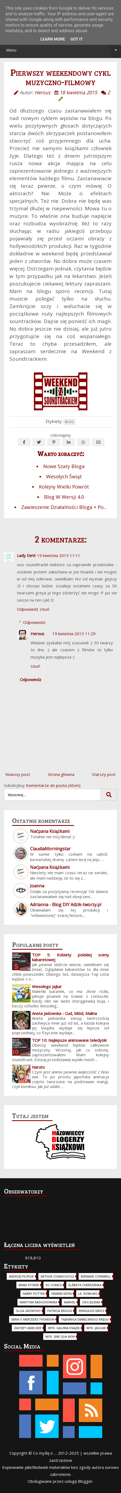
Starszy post (104, 774)
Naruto (38, 1067)
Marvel (69, 1302)
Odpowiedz (27, 609)
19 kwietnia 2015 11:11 (58, 555)
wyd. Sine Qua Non (60, 1337)
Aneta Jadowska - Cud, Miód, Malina (64, 1013)
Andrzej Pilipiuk (21, 1276)
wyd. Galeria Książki (64, 1328)
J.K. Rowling (87, 1294)
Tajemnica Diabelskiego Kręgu (85, 1319)
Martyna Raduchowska (38, 1302)
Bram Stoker (29, 1285)
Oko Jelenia (91, 1302)
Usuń (44, 609)
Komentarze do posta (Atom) (53, 785)
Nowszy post (17, 774)
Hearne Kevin (61, 1294)
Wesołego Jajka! (46, 986)
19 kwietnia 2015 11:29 (74, 633)
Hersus (37, 633)
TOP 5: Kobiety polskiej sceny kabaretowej (70, 957)
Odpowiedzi (34, 622)
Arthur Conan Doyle (57, 1276)
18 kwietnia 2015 (78, 92)
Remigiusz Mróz (91, 1311)
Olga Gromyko (28, 1311)
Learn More (52, 39)
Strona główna (61, 774)
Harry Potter (34, 1294)
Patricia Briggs (59, 1311)
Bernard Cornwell (96, 1276)
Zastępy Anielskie (27, 1328)
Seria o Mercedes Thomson (32, 1319)
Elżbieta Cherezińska (84, 1285)
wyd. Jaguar (96, 1328)
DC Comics (54, 1285)
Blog (69, 422)
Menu (63, 49)
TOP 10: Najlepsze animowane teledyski (69, 1040)
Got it (76, 39)
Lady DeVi (26, 555)
